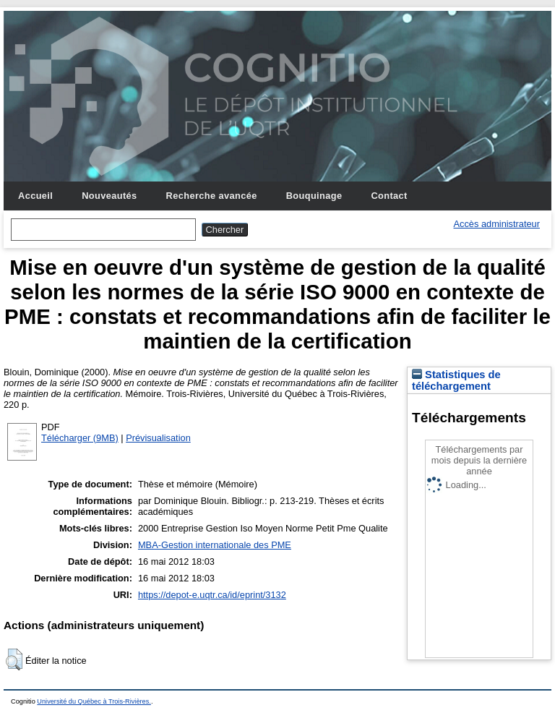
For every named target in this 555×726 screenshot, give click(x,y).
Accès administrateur (497, 223)
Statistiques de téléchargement (456, 380)
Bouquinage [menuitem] (314, 195)
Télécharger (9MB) (80, 437)
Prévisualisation (158, 437)
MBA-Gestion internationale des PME (214, 544)
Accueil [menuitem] (35, 195)
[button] (14, 659)
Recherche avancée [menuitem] (211, 195)
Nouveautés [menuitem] (109, 195)
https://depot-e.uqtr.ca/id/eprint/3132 (212, 594)
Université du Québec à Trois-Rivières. (94, 701)
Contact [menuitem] (389, 195)
